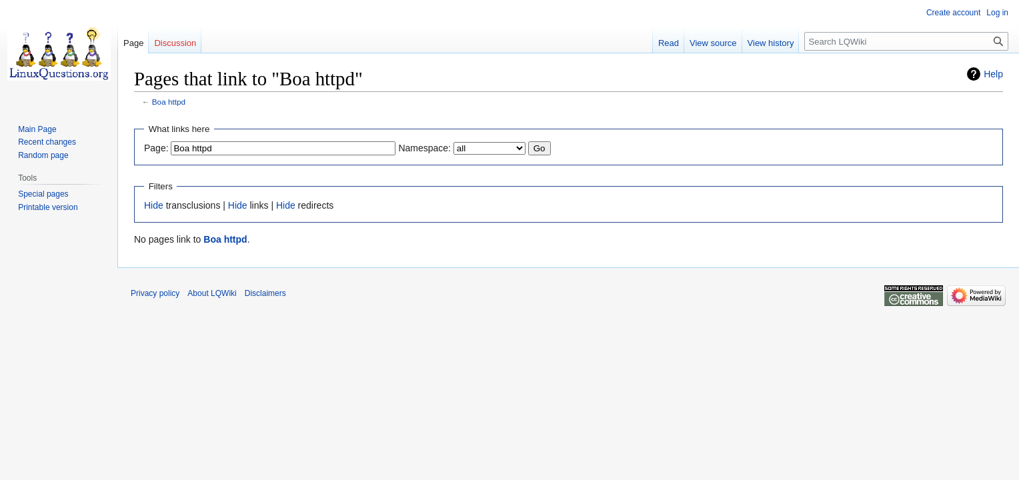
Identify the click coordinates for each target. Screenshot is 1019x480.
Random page (43, 155)
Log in (997, 12)
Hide (153, 205)
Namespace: (424, 148)
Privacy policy (155, 293)
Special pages (43, 194)
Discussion (175, 43)
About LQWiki (211, 293)
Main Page (37, 129)
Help (993, 74)
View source (713, 43)
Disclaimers (265, 293)
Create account (953, 12)
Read (668, 43)
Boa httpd (168, 101)
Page (133, 43)
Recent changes (47, 142)
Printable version (47, 207)
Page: (156, 148)
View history (771, 43)
